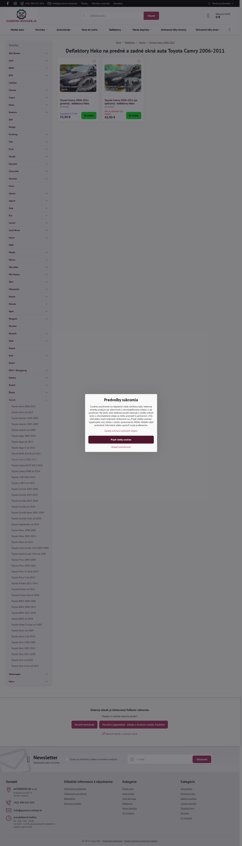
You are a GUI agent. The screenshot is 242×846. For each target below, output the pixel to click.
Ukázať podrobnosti (121, 447)
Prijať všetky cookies (121, 439)
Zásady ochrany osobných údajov (121, 430)
